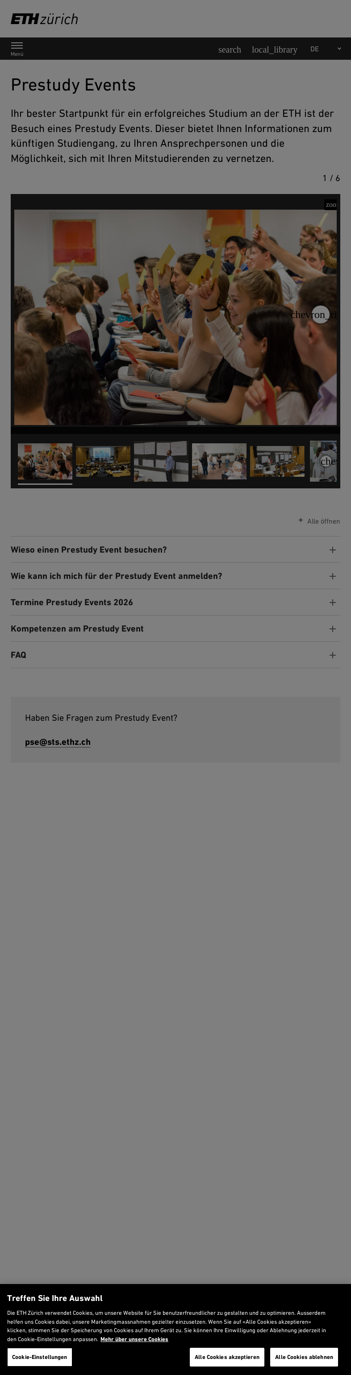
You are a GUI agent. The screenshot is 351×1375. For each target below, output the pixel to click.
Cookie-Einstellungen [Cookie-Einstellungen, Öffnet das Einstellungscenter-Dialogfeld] (39, 1357)
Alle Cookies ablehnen (304, 1357)
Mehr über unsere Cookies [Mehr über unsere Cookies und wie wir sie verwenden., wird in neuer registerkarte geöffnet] (134, 1339)
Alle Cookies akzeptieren (227, 1357)
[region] (175, 1329)
